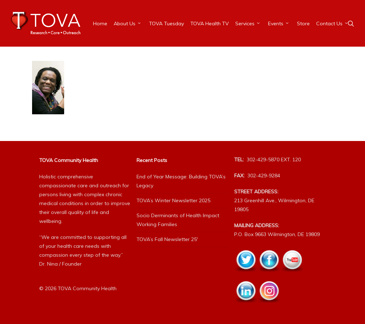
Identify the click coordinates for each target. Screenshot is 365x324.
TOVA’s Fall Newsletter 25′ (167, 239)
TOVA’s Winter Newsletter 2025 (173, 200)
